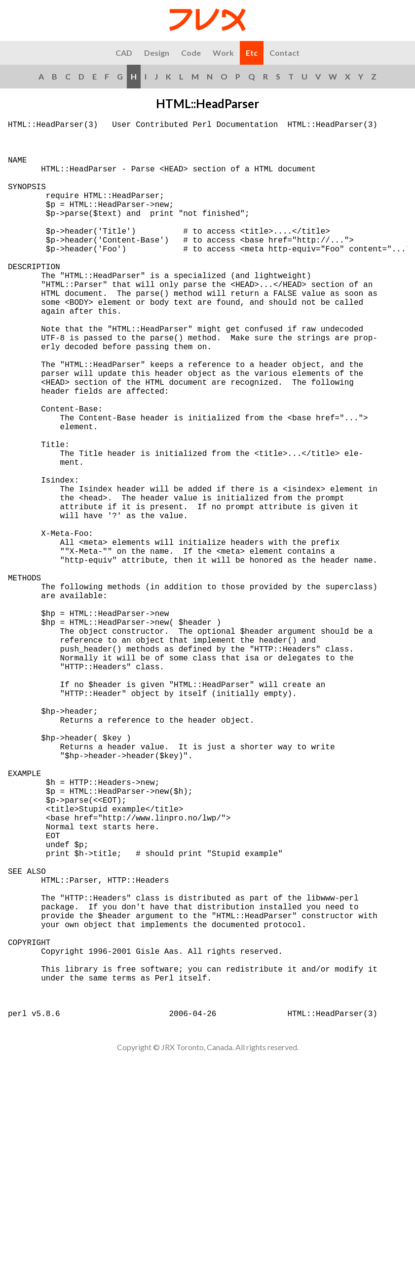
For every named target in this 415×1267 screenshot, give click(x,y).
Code (191, 52)
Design (156, 52)
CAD (123, 52)
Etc (252, 52)
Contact (284, 52)
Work (223, 52)
